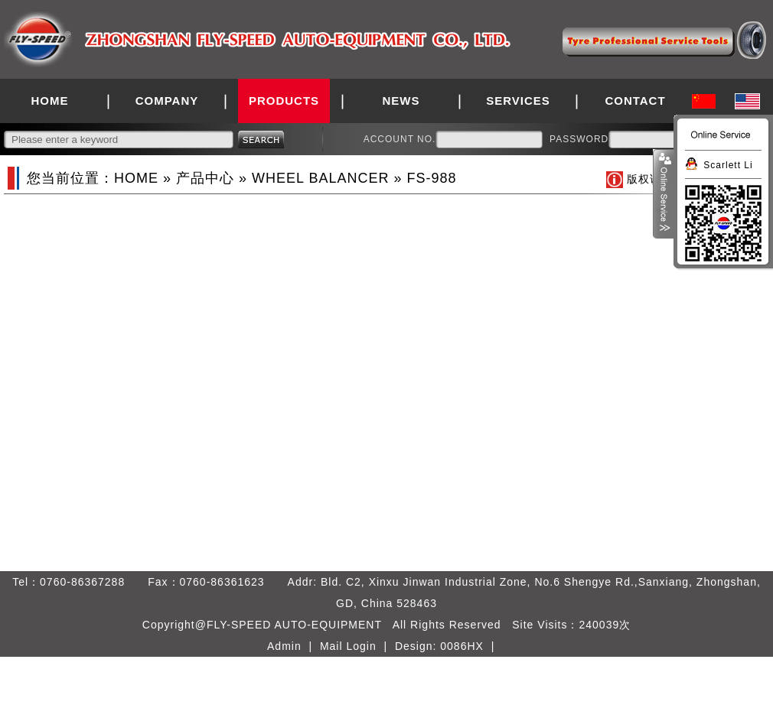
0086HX (462, 646)
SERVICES (518, 100)
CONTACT (635, 100)
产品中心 (205, 178)
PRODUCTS (284, 100)
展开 (663, 194)
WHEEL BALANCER (320, 178)
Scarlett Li (727, 165)
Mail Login (348, 646)
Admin (284, 646)
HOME (50, 100)
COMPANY (167, 100)
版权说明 (650, 179)
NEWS (401, 100)
